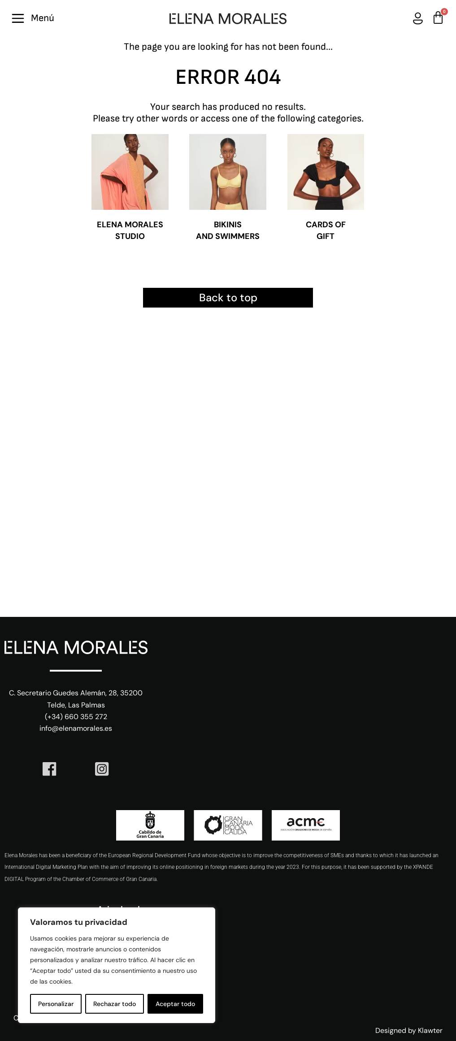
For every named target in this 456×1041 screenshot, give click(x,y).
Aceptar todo (175, 1004)
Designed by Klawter (409, 1030)
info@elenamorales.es (75, 728)
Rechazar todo (114, 1004)
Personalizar (56, 1004)
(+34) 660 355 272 (76, 716)
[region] (116, 965)
